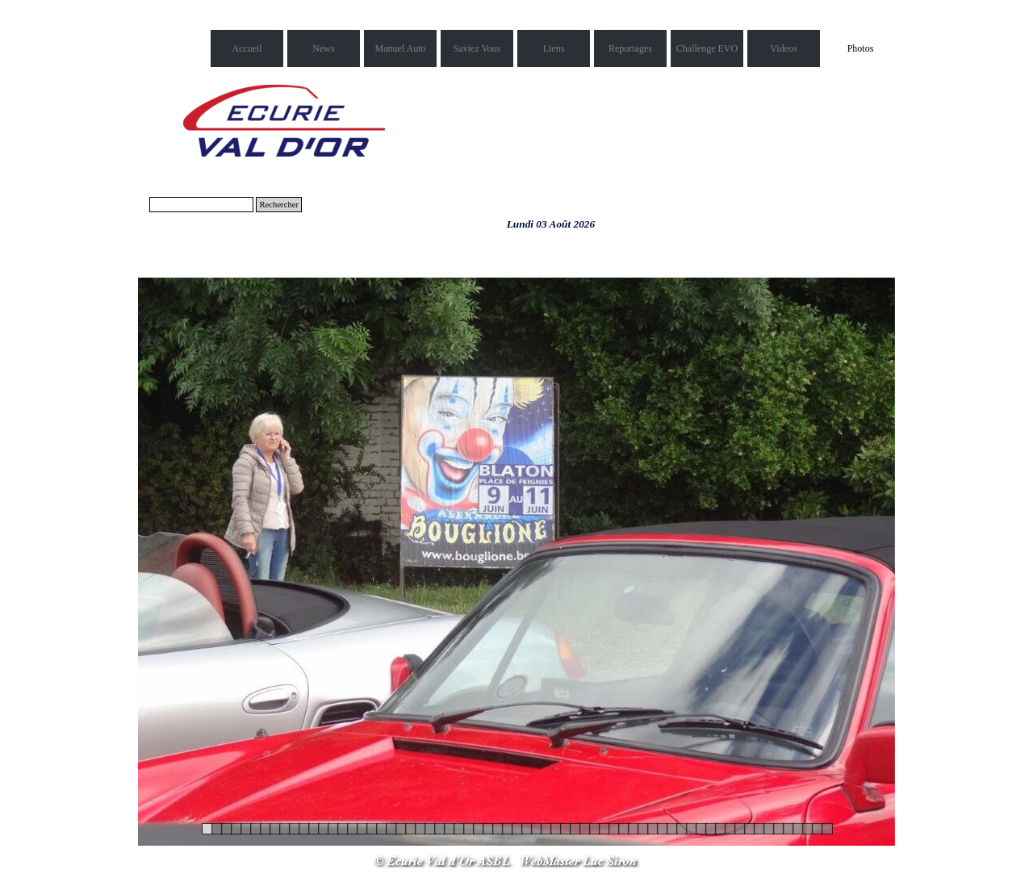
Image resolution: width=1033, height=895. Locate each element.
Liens (554, 48)
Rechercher (279, 204)
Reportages (630, 48)
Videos (783, 48)
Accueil (246, 48)
